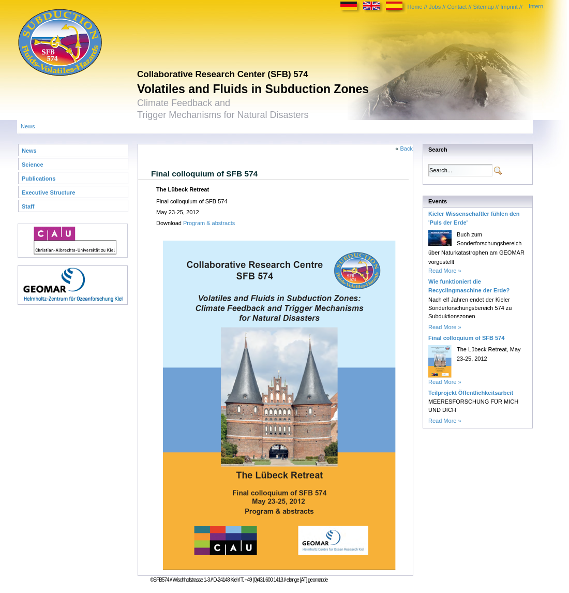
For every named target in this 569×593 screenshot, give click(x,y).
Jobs (435, 7)
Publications (38, 178)
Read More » (444, 271)
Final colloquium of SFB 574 (466, 338)
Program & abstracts (209, 223)
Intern (536, 6)
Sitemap (483, 7)
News (28, 126)
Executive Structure (48, 192)
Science (32, 164)
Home (414, 7)
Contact (457, 7)
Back (406, 148)
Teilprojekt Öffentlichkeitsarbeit (470, 393)
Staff (28, 206)
